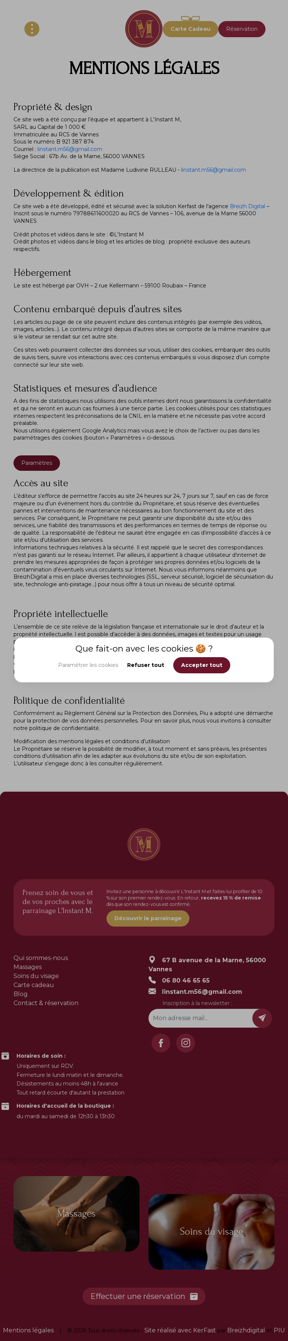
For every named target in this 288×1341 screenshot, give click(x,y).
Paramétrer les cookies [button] (88, 665)
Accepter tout (201, 665)
